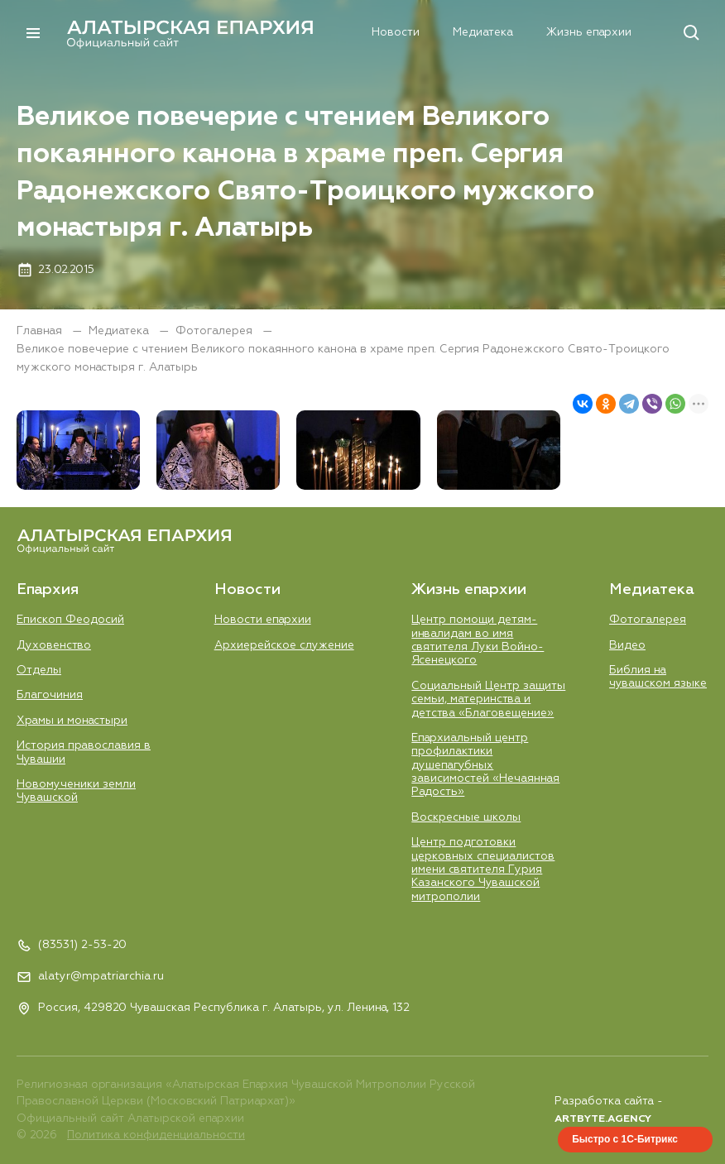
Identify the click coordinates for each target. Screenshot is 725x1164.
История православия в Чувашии (84, 752)
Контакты (615, 32)
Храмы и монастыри (72, 720)
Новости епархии (262, 619)
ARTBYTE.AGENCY (603, 1119)
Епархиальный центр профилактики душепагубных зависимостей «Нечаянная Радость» (485, 765)
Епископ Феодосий (70, 619)
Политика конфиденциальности (156, 1136)
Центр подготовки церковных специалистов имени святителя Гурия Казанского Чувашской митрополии (483, 869)
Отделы (39, 669)
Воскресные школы (466, 817)
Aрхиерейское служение (284, 644)
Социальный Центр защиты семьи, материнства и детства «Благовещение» (488, 698)
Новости (320, 32)
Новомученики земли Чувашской (76, 790)
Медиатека (407, 32)
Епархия (240, 32)
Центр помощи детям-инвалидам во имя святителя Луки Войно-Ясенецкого (477, 639)
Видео (627, 644)
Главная (41, 331)
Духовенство (54, 644)
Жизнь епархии (513, 32)
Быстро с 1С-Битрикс (625, 1139)
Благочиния (50, 695)
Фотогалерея (215, 331)
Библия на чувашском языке (658, 675)
